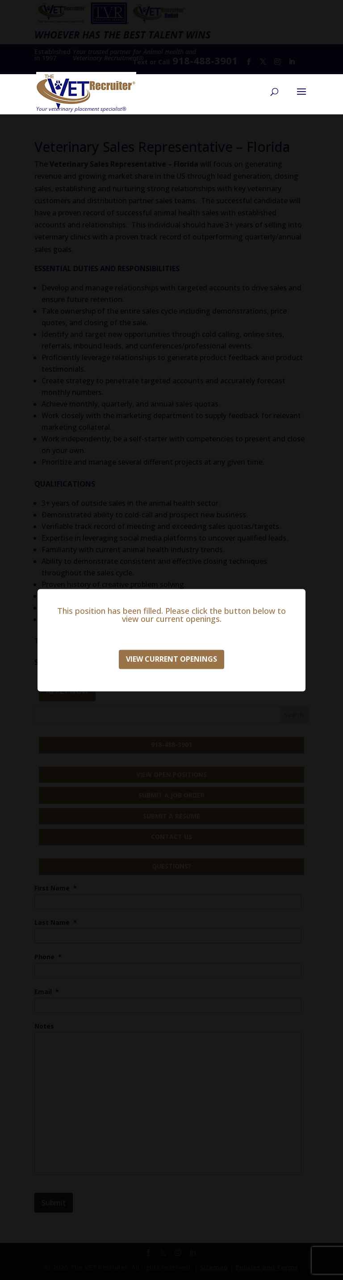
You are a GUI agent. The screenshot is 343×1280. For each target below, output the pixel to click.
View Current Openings (171, 659)
